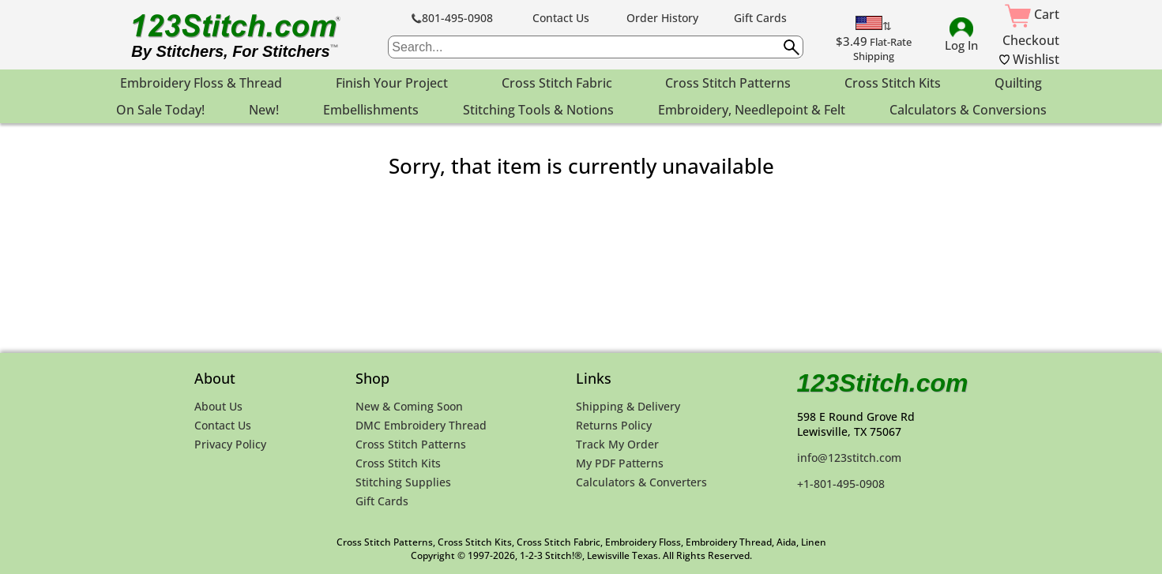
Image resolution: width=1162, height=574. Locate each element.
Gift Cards (760, 17)
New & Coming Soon (409, 406)
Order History (662, 17)
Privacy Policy (230, 444)
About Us (218, 406)
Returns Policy (614, 425)
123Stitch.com (882, 383)
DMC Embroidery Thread (421, 425)
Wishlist (1029, 59)
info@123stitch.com (849, 457)
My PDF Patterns (620, 463)
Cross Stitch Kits (398, 463)
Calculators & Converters (641, 482)
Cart (1032, 14)
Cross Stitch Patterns (410, 444)
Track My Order (617, 444)
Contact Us (560, 17)
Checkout (1030, 40)
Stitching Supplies (403, 482)
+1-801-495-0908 (841, 483)
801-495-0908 (452, 17)
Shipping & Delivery (628, 406)
